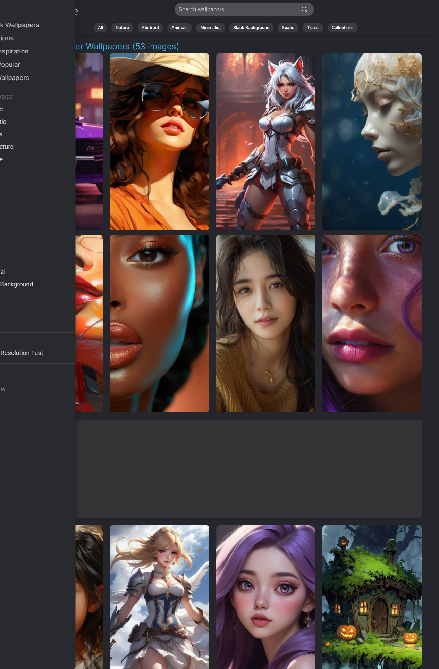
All (100, 27)
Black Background (251, 27)
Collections (343, 27)
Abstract (150, 27)
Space (288, 27)
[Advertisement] (212, 469)
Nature (122, 27)
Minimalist (210, 27)
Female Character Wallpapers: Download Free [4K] (41, 11)
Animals (179, 27)
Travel (313, 27)
